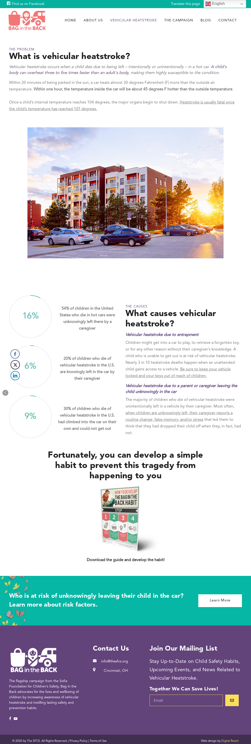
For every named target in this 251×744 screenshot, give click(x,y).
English (215, 4)
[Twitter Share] (6, 364)
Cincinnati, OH (116, 671)
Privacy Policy (79, 741)
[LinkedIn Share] (6, 375)
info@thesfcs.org (114, 661)
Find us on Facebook (28, 4)
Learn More (220, 600)
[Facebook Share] (6, 354)
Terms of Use (98, 741)
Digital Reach (230, 741)
